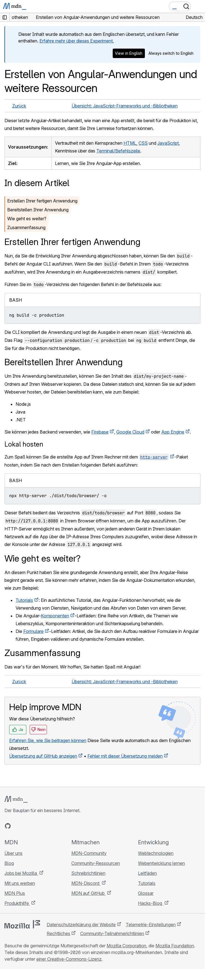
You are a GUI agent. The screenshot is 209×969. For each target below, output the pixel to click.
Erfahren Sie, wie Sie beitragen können (47, 740)
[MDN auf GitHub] (7, 826)
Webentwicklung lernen (161, 863)
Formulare (33, 631)
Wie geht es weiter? (26, 218)
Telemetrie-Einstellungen (151, 924)
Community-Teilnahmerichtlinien (112, 933)
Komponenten (55, 616)
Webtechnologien (155, 853)
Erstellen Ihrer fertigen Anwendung (42, 201)
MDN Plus (14, 893)
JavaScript (168, 143)
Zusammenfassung (26, 227)
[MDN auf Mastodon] (37, 826)
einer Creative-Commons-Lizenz (69, 959)
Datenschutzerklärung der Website (81, 924)
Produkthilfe (17, 903)
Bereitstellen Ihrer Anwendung (38, 209)
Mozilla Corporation (126, 945)
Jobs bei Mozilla (21, 873)
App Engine (172, 432)
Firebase (100, 432)
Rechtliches (58, 933)
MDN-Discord (85, 883)
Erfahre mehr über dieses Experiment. (76, 41)
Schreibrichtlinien (88, 873)
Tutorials (24, 600)
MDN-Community (89, 853)
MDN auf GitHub (88, 893)
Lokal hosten (23, 444)
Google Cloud (130, 432)
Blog (9, 863)
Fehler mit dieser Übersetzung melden (125, 756)
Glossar (145, 893)
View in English (128, 53)
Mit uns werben (19, 883)
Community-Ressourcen (95, 863)
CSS (143, 143)
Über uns (13, 853)
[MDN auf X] (27, 826)
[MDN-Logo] (15, 799)
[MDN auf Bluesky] (17, 826)
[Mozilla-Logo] (22, 924)
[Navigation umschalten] (198, 6)
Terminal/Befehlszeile (118, 151)
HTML (130, 143)
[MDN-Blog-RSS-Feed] (47, 826)
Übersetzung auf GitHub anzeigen (43, 756)
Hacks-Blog (150, 903)
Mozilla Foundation (174, 945)
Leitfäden (147, 873)
